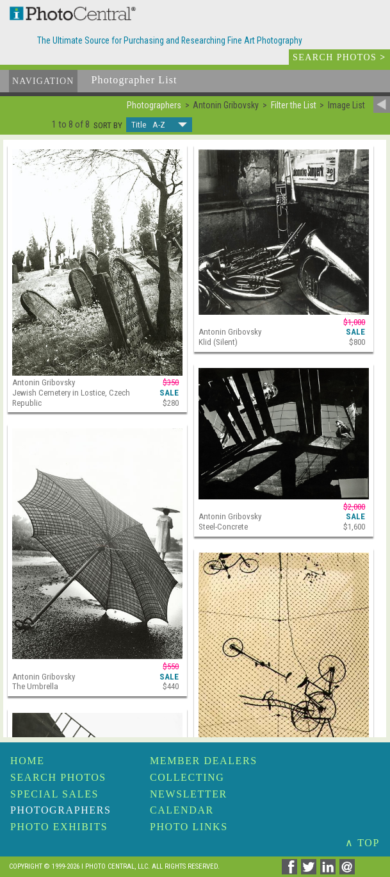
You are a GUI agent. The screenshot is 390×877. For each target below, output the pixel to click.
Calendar (182, 810)
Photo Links (189, 826)
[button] (159, 124)
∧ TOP (362, 842)
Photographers (60, 810)
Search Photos (58, 777)
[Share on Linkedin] (329, 871)
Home (27, 760)
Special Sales (54, 794)
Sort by (107, 125)
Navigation (43, 81)
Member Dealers (203, 760)
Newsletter (188, 794)
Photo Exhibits (59, 826)
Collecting (187, 777)
